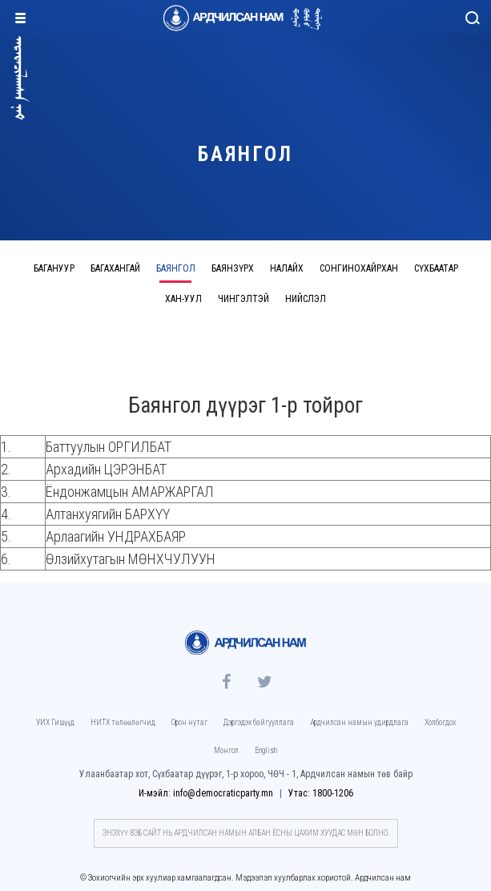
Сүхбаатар (436, 268)
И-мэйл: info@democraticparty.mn (207, 793)
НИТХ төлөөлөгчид (123, 722)
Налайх (287, 268)
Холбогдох (440, 722)
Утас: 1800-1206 (320, 793)
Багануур (54, 268)
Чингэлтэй (243, 298)
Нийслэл (305, 298)
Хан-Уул (183, 298)
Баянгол (175, 268)
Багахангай (115, 268)
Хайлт (473, 22)
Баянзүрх (232, 268)
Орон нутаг (189, 722)
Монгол (226, 750)
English (266, 750)
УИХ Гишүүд (55, 722)
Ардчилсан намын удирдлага (359, 722)
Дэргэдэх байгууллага (258, 722)
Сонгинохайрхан (359, 268)
